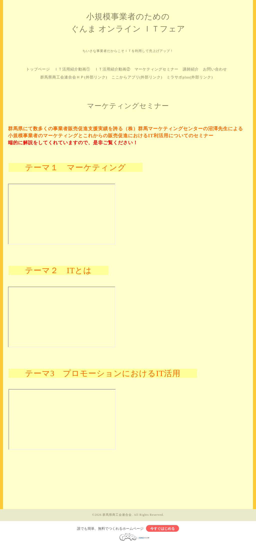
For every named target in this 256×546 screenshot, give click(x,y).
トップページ (38, 69)
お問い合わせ (215, 69)
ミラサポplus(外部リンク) (189, 77)
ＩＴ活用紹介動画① (72, 69)
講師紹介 (191, 69)
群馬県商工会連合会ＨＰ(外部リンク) (73, 77)
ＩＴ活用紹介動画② (112, 69)
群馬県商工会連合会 (117, 515)
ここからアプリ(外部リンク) (137, 77)
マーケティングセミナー (156, 69)
